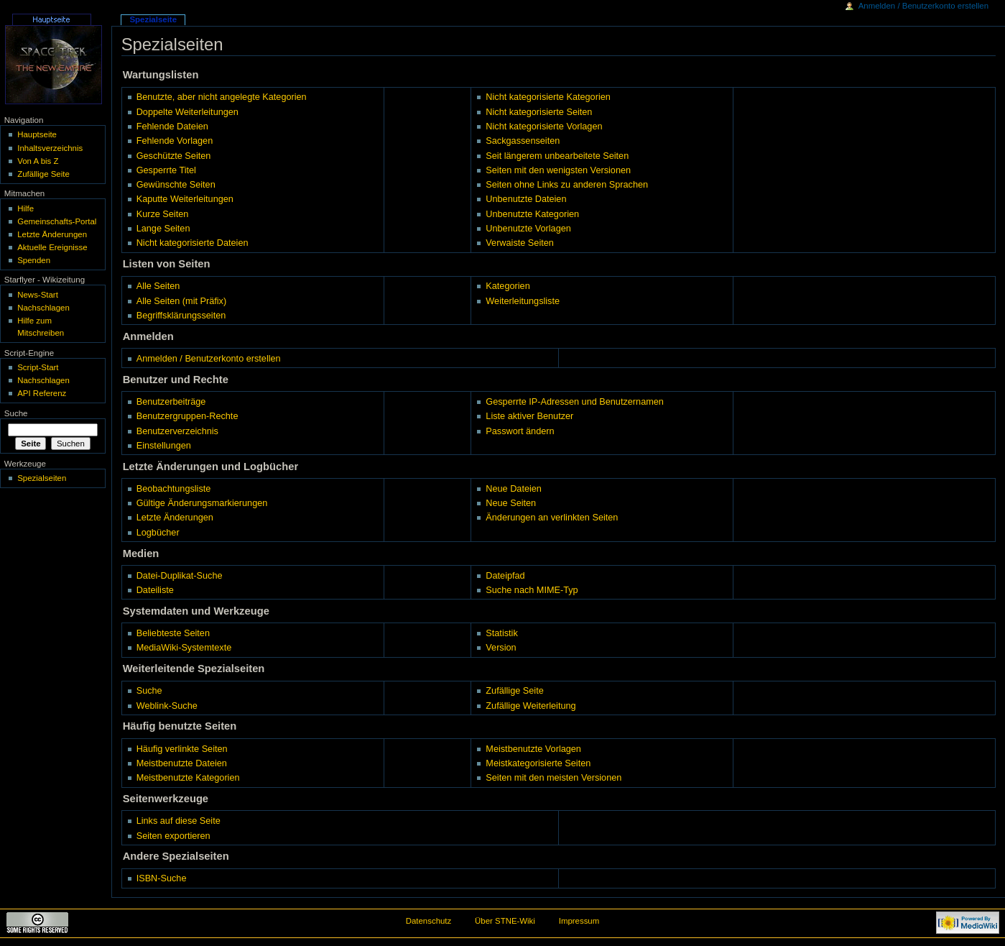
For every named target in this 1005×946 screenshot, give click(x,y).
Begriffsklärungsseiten (181, 316)
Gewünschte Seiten (176, 185)
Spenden (33, 260)
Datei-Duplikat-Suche (179, 576)
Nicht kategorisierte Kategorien (548, 97)
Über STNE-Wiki (505, 921)
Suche (149, 691)
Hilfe (25, 208)
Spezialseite (153, 19)
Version (501, 648)
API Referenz (41, 393)
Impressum (579, 921)
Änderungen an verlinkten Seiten (552, 518)
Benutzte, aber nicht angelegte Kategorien (221, 97)
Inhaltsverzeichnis (50, 148)
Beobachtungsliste (173, 489)
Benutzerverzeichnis (177, 431)
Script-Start (37, 367)
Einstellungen (163, 446)
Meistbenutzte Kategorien (188, 778)
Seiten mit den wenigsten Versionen (558, 170)
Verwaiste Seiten (520, 243)
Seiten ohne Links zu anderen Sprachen (567, 185)
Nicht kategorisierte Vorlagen (544, 126)
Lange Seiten (163, 229)
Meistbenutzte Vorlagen (533, 749)
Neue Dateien (514, 489)
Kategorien (507, 286)
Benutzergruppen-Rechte (187, 416)
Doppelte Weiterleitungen (187, 112)
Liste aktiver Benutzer (529, 416)
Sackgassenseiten (523, 141)
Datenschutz (429, 921)
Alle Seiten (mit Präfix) (181, 301)
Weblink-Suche (167, 706)
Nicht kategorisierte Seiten (539, 112)
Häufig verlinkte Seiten (182, 749)
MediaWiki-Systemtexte (184, 648)
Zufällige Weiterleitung (530, 706)
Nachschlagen (43, 307)
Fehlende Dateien (172, 126)
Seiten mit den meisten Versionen (553, 778)
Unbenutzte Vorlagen (528, 229)
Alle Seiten (158, 286)
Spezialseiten (41, 478)
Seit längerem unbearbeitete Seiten (557, 156)
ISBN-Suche (161, 878)
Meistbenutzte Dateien (181, 763)
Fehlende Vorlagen (174, 141)
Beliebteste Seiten (173, 633)
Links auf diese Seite (178, 821)
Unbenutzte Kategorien (532, 214)
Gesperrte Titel (166, 170)
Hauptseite (37, 134)
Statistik (501, 633)
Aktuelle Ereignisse (52, 247)
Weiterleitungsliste (523, 301)
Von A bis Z (37, 161)
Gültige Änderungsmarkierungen (202, 503)
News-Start (37, 294)
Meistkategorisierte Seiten (538, 763)
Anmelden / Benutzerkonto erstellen (208, 359)
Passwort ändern (520, 431)
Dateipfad (505, 576)
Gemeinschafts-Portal (56, 221)
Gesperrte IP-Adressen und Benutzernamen (575, 402)
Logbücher (158, 533)
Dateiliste (155, 590)
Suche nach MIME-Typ (532, 590)
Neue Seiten (511, 503)
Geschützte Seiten (173, 156)
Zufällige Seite (514, 691)
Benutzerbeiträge (171, 402)
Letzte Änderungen (174, 518)
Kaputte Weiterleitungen (184, 199)
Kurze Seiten (162, 214)
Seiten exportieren (173, 836)
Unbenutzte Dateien (526, 199)
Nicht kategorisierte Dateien (192, 243)
